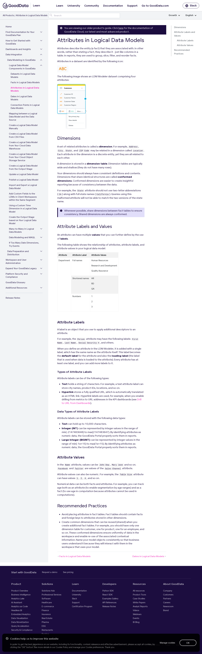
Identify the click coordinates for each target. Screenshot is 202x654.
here (120, 28)
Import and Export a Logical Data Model (23, 187)
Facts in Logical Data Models (25, 82)
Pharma (45, 622)
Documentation (113, 5)
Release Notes (13, 297)
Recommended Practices (182, 52)
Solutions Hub (48, 590)
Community (91, 5)
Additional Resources (16, 287)
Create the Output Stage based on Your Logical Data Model (22, 220)
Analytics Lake (17, 598)
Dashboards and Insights (18, 49)
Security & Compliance (21, 630)
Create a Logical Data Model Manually (23, 127)
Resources (139, 583)
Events (136, 618)
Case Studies (139, 598)
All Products (8, 15)
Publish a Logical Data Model (23, 179)
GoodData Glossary (15, 282)
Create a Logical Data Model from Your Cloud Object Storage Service (23, 157)
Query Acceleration (20, 626)
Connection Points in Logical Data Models (25, 107)
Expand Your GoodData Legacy (21, 268)
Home (9, 26)
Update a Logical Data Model (23, 174)
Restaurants (47, 630)
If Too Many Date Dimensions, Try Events (24, 244)
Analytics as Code (19, 606)
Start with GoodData (23, 572)
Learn (59, 5)
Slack (191, 5)
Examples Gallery (110, 598)
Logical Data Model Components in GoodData (22, 67)
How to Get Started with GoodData (18, 42)
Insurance (46, 614)
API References (109, 602)
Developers (109, 583)
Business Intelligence (20, 594)
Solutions (47, 583)
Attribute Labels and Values (184, 34)
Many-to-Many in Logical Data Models (21, 230)
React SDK (107, 594)
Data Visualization (19, 618)
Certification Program (82, 606)
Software (46, 598)
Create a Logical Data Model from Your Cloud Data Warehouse (23, 145)
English (191, 15)
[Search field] (84, 15)
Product (16, 583)
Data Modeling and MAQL (22, 237)
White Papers (139, 602)
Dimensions (180, 27)
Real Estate (47, 618)
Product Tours (139, 594)
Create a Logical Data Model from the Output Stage (23, 167)
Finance (45, 610)
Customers (168, 594)
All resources (139, 590)
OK (188, 642)
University (73, 5)
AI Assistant (16, 602)
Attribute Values (185, 45)
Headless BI (16, 610)
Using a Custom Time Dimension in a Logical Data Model (23, 208)
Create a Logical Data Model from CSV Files (23, 135)
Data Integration (14, 54)
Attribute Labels (185, 40)
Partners (167, 598)
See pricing (68, 572)
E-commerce (48, 606)
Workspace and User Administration (16, 261)
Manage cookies (167, 643)
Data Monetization (20, 622)
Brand (166, 610)
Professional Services (51, 594)
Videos (136, 610)
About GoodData (173, 583)
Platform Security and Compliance (17, 275)
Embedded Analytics (20, 614)
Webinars (137, 614)
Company (167, 590)
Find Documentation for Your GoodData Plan (20, 34)
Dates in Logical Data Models (21, 98)
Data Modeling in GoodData (21, 60)
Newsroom (168, 606)
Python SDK (108, 590)
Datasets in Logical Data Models (23, 75)
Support (132, 5)
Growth (174, 15)
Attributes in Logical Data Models (25, 89)
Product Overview (19, 590)
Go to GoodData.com (155, 5)
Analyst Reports (140, 606)
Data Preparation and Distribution (18, 253)
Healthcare (47, 602)
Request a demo (49, 572)
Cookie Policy (62, 647)
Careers (166, 602)
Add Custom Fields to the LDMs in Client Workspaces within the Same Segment (23, 196)
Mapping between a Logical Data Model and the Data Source (23, 116)
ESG (44, 626)
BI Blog (136, 622)
